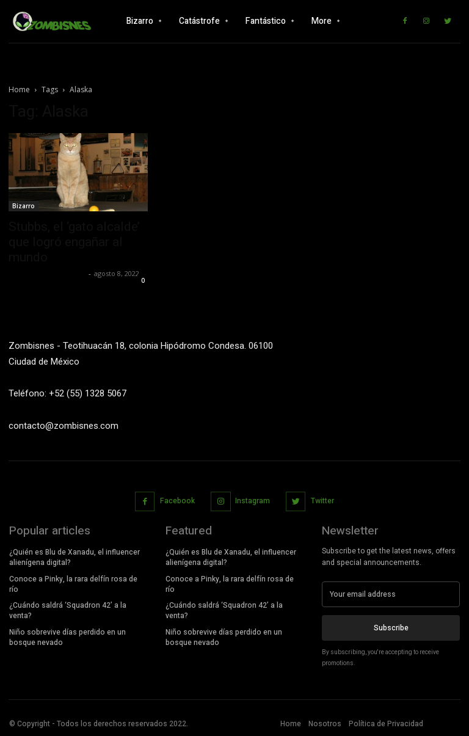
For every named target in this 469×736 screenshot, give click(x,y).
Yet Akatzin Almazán (47, 273)
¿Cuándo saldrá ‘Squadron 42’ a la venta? (67, 610)
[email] (391, 594)
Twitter (322, 500)
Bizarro (23, 206)
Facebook (177, 500)
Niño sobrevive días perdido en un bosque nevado (67, 637)
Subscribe (391, 627)
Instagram (252, 500)
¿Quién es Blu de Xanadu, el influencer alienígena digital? (74, 557)
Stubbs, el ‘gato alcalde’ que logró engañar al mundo (74, 241)
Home (19, 89)
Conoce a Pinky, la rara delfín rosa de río (73, 584)
